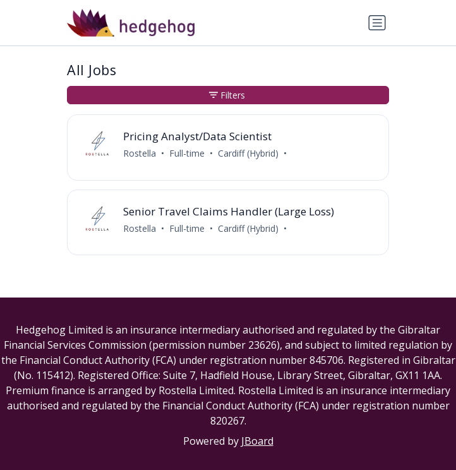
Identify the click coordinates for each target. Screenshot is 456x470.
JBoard (257, 441)
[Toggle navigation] (377, 23)
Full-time (187, 153)
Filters (227, 95)
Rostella (139, 153)
